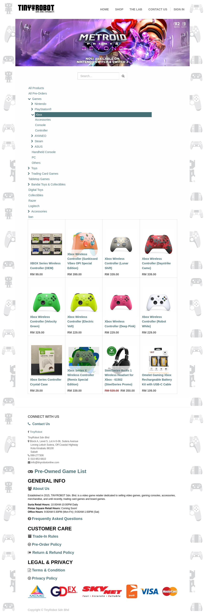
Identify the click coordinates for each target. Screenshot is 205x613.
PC (34, 157)
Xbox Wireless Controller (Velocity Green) (43, 321)
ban (30, 216)
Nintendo (40, 103)
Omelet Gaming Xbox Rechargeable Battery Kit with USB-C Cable (157, 379)
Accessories (43, 119)
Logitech (33, 206)
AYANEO (40, 135)
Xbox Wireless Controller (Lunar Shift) (116, 263)
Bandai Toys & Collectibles (48, 184)
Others (36, 162)
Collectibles (35, 195)
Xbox (38, 114)
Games (36, 99)
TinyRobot (36, 431)
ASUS (39, 146)
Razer (32, 200)
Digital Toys (35, 189)
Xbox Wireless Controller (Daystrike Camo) (156, 263)
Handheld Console (44, 152)
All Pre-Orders (37, 93)
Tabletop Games (39, 179)
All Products (36, 88)
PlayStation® (43, 109)
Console (40, 125)
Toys (34, 168)
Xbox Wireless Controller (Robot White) (154, 321)
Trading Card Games (44, 173)
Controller (41, 130)
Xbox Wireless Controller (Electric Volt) (80, 321)
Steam (39, 141)
